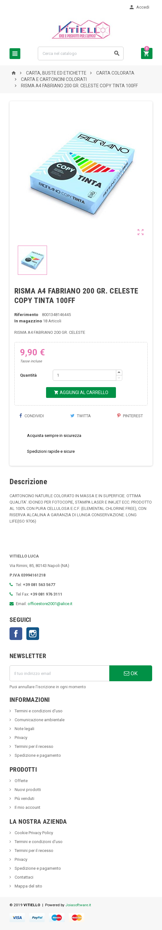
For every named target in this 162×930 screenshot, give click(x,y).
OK (131, 673)
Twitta (80, 415)
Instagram (32, 633)
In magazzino (28, 321)
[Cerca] (81, 53)
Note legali (24, 728)
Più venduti (24, 798)
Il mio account (27, 807)
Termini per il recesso (33, 746)
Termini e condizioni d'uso (38, 711)
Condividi (31, 415)
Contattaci (23, 877)
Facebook (16, 633)
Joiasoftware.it (78, 905)
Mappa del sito (28, 886)
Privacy (20, 737)
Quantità (28, 375)
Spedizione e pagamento (37, 755)
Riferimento (26, 314)
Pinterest (130, 415)
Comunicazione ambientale (39, 719)
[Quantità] (84, 375)
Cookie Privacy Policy (33, 832)
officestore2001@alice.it (50, 603)
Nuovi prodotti (27, 789)
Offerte (21, 780)
